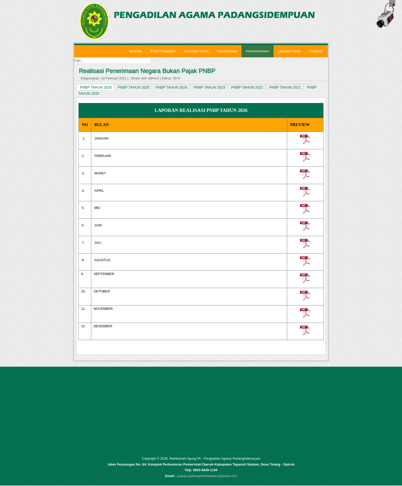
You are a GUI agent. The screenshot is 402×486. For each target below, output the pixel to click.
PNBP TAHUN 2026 (96, 87)
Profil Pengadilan (162, 51)
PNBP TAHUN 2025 (134, 87)
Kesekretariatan (257, 51)
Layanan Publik (289, 51)
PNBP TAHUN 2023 (209, 87)
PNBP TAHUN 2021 (285, 87)
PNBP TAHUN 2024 (171, 87)
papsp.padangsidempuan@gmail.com (207, 476)
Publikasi (316, 51)
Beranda (135, 51)
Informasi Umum (196, 51)
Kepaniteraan (227, 51)
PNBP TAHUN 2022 (247, 87)
